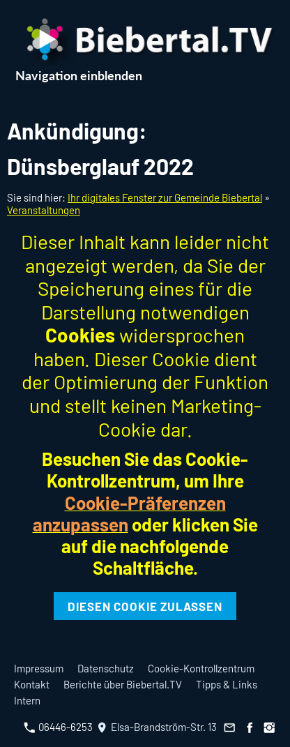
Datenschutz (105, 668)
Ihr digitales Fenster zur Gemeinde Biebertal (165, 197)
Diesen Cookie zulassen (145, 606)
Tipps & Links (226, 684)
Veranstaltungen (43, 210)
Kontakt (31, 684)
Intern (27, 700)
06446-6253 (58, 726)
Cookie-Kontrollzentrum (201, 668)
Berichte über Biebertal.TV (122, 684)
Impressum (38, 668)
